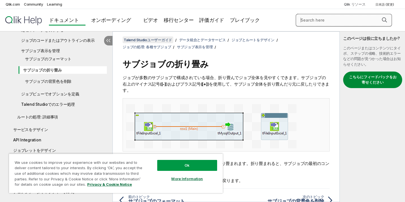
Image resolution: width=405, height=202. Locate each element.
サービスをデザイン (30, 129)
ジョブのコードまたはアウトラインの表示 (57, 40)
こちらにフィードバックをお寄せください (373, 80)
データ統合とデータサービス (202, 40)
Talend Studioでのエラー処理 (48, 104)
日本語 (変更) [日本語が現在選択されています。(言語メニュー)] (385, 4)
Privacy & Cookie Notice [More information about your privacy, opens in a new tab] (109, 184)
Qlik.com (13, 4)
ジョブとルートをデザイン (252, 40)
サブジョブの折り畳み (42, 70)
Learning (54, 4)
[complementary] (372, 116)
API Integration (27, 139)
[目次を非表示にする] (108, 40)
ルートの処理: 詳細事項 (37, 116)
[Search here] (344, 20)
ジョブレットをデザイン (34, 150)
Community (33, 4)
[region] (116, 173)
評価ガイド (211, 20)
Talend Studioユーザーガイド (148, 40)
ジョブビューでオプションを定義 (50, 93)
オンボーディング (111, 20)
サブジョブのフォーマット (48, 58)
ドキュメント (64, 20)
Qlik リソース (355, 4)
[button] (384, 20)
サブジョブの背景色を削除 (48, 81)
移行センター (179, 20)
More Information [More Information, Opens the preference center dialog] (187, 178)
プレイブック (245, 20)
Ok (187, 165)
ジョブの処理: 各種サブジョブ (147, 47)
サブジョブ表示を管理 (40, 50)
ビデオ (150, 20)
